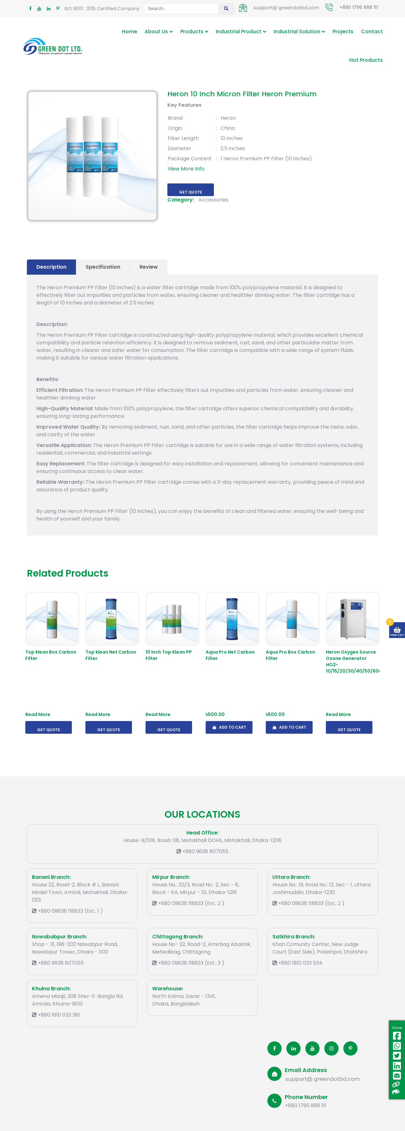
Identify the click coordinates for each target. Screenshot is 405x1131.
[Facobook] (274, 1048)
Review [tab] (149, 267)
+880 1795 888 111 (359, 7)
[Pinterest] (350, 1048)
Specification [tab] (103, 267)
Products (191, 31)
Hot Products (366, 60)
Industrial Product (238, 31)
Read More (37, 714)
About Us (156, 31)
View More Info (186, 168)
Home (129, 31)
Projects (343, 31)
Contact (372, 31)
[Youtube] (312, 1048)
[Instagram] (331, 1048)
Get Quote (190, 192)
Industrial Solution (297, 31)
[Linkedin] (293, 1048)
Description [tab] (51, 267)
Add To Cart (229, 727)
